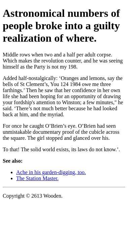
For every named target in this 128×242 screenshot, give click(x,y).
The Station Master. (37, 178)
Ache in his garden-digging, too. (51, 172)
